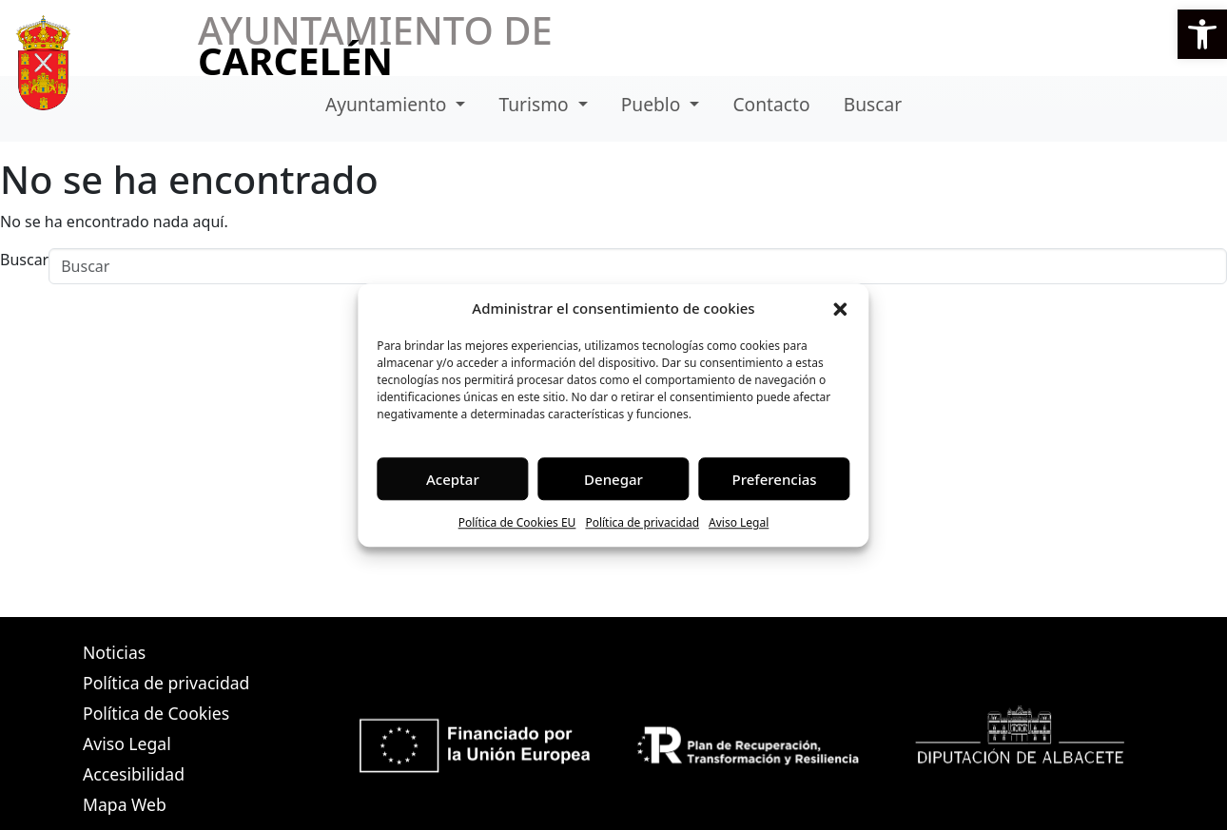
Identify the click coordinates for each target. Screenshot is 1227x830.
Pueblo (653, 104)
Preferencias (774, 479)
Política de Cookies (156, 713)
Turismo (536, 104)
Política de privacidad (642, 522)
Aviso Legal (739, 522)
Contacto (770, 104)
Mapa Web (124, 804)
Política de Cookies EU (517, 522)
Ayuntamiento (388, 104)
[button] (1202, 34)
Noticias (114, 652)
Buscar (873, 104)
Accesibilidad (134, 773)
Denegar (613, 479)
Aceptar (452, 479)
